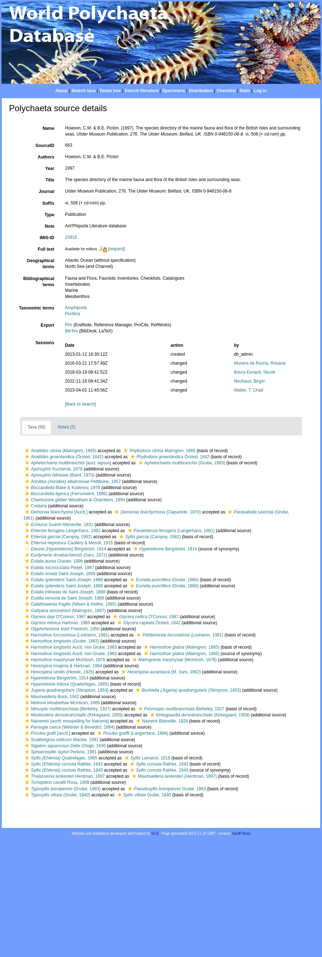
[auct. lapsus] (67, 462)
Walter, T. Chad (248, 390)
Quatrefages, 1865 (60, 758)
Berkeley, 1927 (180, 708)
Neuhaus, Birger (249, 381)
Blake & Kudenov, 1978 (61, 487)
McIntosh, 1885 (61, 702)
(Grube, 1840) (56, 794)
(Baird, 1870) (58, 475)
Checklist (226, 90)
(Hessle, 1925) (58, 671)
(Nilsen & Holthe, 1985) (70, 604)
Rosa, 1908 (56, 782)
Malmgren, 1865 (158, 450)
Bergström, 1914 (64, 548)
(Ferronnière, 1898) (65, 493)
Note (50, 226)
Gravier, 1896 (53, 561)
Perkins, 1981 (59, 751)
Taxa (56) (37, 427)
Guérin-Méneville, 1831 (58, 524)
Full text (46, 249)
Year (49, 168)
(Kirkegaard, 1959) (73, 714)
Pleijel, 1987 (58, 567)
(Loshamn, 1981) (66, 635)
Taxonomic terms (36, 308)
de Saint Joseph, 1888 (63, 598)
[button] (27, 451)
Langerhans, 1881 (61, 530)
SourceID (45, 145)
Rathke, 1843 (63, 764)
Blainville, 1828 (161, 721)
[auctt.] (46, 733)
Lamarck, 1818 (146, 758)
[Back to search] (80, 404)
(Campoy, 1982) (57, 536)
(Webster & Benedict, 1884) (69, 727)
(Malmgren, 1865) (59, 450)
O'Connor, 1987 (54, 616)
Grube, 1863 (166, 788)
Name (49, 128)
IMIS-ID (47, 237)
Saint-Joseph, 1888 (59, 573)
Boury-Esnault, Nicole (254, 372)
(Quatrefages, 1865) (66, 684)
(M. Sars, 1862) (160, 671)
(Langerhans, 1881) (170, 530)
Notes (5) (66, 427)
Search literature (141, 90)
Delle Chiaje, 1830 (64, 745)
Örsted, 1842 (169, 456)
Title (50, 180)
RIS (68, 324)
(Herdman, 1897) (174, 776)
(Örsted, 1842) (63, 456)
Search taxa (83, 90)
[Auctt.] (55, 512)
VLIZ (155, 833)
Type (49, 214)
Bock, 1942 (51, 696)
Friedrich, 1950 (61, 628)
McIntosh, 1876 (64, 659)
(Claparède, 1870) (156, 512)
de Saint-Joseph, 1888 (64, 591)
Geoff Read (241, 833)
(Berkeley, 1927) (67, 708)
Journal (46, 191)
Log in (260, 90)
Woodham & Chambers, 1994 (74, 499)
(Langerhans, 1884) (132, 733)
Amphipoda (76, 307)
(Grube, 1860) (163, 579)
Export (47, 325)
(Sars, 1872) (65, 555)
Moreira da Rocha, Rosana (259, 363)
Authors (46, 157)
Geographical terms (41, 263)
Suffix (48, 203)
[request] (116, 248)
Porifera (72, 313)
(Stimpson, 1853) (66, 690)
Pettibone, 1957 (72, 481)
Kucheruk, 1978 (52, 469)
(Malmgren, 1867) (64, 610)
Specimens (173, 90)
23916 (71, 237)
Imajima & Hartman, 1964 (62, 665)
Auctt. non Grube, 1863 (70, 647)
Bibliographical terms (39, 281)
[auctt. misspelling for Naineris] (66, 721)
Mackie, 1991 (61, 739)
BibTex (71, 330)
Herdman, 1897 (64, 776)
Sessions (45, 342)
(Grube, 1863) (181, 462)
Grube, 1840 (143, 794)
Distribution (201, 90)
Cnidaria (35, 505)
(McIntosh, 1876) (174, 659)
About (61, 90)
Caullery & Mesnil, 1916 (68, 542)
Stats (245, 90)
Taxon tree (110, 90)
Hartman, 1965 (56, 622)
